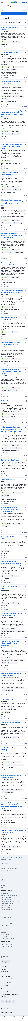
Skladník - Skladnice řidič (9, 317)
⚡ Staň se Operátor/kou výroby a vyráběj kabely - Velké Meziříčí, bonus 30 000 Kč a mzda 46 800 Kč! (12, 113)
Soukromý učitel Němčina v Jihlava (10, 28)
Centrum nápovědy (6, 976)
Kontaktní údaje (5, 971)
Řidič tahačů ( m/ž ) (7, 699)
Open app (24, 2)
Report (24, 48)
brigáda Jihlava (4, 919)
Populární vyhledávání (6, 991)
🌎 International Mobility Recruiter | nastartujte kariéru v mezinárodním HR (11, 235)
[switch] (25, 22)
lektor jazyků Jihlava (6, 911)
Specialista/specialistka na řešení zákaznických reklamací (11, 562)
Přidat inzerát (4, 985)
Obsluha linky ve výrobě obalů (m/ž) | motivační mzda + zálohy (12, 291)
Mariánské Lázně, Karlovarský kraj (9, 868)
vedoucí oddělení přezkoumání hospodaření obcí (11, 776)
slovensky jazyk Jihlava (6, 905)
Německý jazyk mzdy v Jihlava (8, 938)
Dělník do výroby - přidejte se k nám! (11, 587)
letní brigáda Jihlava (6, 917)
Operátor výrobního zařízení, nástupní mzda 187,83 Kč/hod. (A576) (11, 371)
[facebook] (2, 1001)
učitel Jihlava (4, 932)
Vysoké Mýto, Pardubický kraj (8, 876)
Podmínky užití (5, 1009)
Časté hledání (6, 863)
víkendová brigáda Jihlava (7, 923)
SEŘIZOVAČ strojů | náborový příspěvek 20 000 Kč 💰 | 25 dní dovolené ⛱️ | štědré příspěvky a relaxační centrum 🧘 (12, 430)
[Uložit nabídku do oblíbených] (26, 27)
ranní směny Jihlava (6, 930)
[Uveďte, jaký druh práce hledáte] (14, 6)
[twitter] (9, 1001)
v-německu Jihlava (5, 893)
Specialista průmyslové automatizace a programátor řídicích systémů (10, 509)
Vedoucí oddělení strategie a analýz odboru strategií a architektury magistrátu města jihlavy (11, 805)
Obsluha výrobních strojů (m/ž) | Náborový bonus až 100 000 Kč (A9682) (11, 344)
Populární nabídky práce (6, 944)
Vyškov (3, 887)
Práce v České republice (7, 978)
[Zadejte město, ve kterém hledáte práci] (14, 10)
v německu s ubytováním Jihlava (9, 895)
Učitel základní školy (8, 479)
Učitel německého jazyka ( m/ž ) (11, 81)
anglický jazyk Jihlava (6, 899)
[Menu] (2, 2)
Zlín (2, 874)
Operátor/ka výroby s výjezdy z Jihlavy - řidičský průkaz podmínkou (11, 643)
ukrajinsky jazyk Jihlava (6, 909)
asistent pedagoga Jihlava (7, 928)
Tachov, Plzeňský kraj (6, 870)
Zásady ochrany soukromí (7, 1012)
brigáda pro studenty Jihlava (8, 921)
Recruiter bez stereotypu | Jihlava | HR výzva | (10, 173)
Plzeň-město (4, 872)
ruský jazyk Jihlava (5, 907)
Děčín (2, 883)
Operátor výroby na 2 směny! (10, 722)
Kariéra (3, 974)
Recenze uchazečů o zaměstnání (9, 994)
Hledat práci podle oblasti (7, 946)
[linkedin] (13, 1001)
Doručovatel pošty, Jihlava (10, 460)
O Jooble (3, 969)
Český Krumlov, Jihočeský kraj (8, 881)
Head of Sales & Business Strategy (9, 749)
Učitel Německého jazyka (9, 52)
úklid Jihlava (4, 936)
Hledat (14, 14)
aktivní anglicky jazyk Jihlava (8, 897)
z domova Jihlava (5, 926)
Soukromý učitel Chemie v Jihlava (9, 538)
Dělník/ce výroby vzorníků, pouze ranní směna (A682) (12, 831)
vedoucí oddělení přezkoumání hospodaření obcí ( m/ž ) (11, 674)
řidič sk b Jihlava (5, 934)
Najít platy (3, 996)
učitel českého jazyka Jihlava (8, 903)
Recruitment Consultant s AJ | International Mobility (11, 264)
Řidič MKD (4, 401)
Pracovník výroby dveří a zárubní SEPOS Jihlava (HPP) (11, 614)
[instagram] (6, 1001)
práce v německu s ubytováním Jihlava (10, 901)
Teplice (3, 879)
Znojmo (3, 885)
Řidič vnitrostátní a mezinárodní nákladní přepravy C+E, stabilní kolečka (11, 146)
